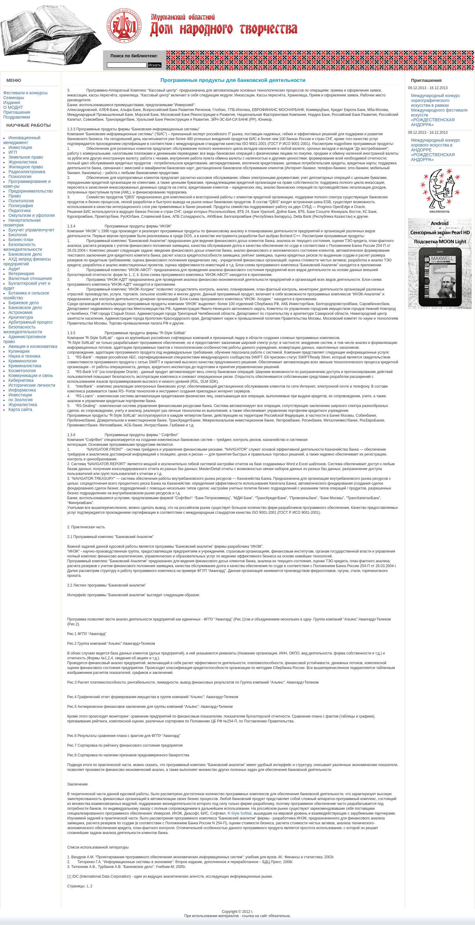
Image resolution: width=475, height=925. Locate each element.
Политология (21, 200)
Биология (17, 234)
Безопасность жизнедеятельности (22, 247)
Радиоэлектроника (26, 171)
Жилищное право (25, 166)
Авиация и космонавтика (32, 346)
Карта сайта (20, 409)
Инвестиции (20, 147)
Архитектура (20, 317)
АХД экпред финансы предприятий (27, 261)
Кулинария (19, 351)
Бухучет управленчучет (31, 229)
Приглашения (16, 112)
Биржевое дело (23, 302)
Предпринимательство (30, 191)
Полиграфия (20, 205)
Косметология (22, 370)
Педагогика (19, 210)
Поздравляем (16, 117)
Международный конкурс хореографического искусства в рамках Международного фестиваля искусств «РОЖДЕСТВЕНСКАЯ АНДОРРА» (439, 110)
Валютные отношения (30, 278)
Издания (11, 102)
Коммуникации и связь (30, 375)
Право (14, 195)
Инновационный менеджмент (21, 140)
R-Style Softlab (240, 813)
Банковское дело (25, 254)
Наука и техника (24, 356)
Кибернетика (21, 380)
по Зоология (20, 399)
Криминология (22, 360)
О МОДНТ (13, 107)
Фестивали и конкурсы (25, 92)
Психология (20, 176)
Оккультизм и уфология (31, 215)
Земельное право (25, 157)
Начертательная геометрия (22, 222)
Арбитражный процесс (30, 322)
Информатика (22, 390)
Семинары (13, 97)
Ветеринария (21, 273)
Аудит (14, 268)
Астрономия (20, 312)
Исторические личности (31, 385)
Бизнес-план (20, 239)
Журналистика (22, 162)
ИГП (12, 152)
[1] (69, 876)
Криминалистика (24, 365)
